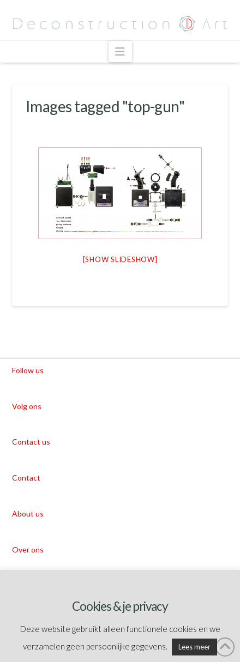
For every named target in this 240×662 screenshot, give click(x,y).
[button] (120, 51)
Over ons (28, 549)
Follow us (28, 370)
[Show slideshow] (120, 259)
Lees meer (194, 646)
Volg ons (26, 406)
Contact (26, 477)
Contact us (31, 441)
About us (28, 513)
